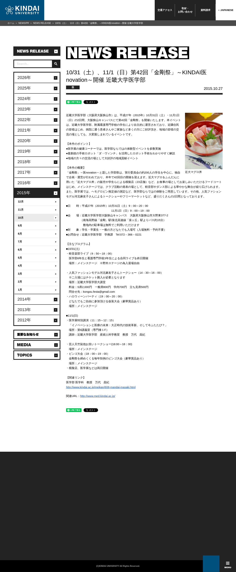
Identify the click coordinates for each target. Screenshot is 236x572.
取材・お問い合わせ (185, 10)
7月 (20, 241)
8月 (20, 233)
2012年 (24, 320)
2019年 (24, 151)
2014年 (24, 299)
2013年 (24, 309)
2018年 (24, 161)
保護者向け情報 (51, 525)
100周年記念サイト (14, 545)
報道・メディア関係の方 (16, 530)
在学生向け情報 (51, 521)
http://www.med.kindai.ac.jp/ (97, 396)
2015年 (23, 192)
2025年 (24, 88)
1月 (20, 289)
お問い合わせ (11, 525)
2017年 (24, 172)
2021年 (24, 130)
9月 (20, 225)
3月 (20, 273)
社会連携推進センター (54, 540)
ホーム (11, 23)
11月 (21, 209)
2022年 (24, 119)
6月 (20, 249)
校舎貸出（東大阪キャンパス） (59, 545)
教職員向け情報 (51, 535)
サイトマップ (90, 530)
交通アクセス (165, 10)
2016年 (24, 182)
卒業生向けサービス (53, 530)
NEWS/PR (23, 23)
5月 (20, 257)
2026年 (24, 77)
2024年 (24, 98)
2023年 (24, 109)
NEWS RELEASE (42, 23)
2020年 (24, 140)
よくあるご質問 (12, 540)
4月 (20, 265)
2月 (20, 281)
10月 (21, 217)
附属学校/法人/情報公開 (16, 521)
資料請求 (205, 10)
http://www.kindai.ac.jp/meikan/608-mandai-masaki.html (101, 387)
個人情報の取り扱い (94, 525)
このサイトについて (94, 521)
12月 (21, 201)
